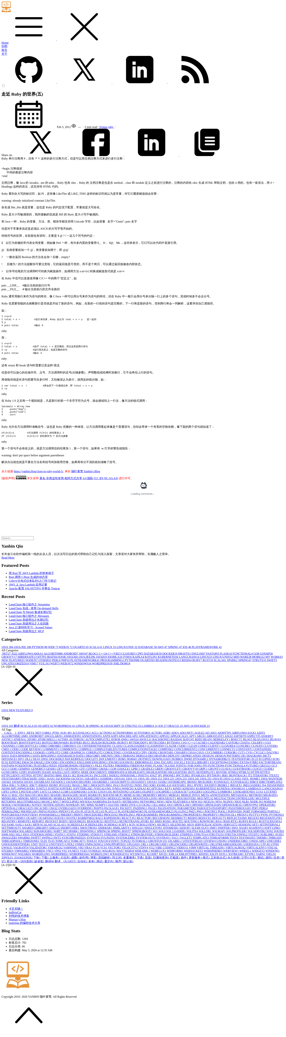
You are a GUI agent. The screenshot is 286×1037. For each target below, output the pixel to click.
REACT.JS (129, 823)
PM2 (192, 817)
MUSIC (47, 807)
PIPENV (65, 817)
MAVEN (109, 800)
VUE (84, 856)
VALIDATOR (38, 853)
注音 (253, 863)
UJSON (222, 846)
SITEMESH (171, 833)
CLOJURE (128, 659)
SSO (26, 840)
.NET (6, 659)
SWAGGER (9, 843)
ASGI (229, 741)
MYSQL (86, 807)
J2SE (42, 784)
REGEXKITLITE (271, 823)
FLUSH (170, 771)
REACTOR (144, 823)
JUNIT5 (53, 794)
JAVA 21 (156, 784)
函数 (75, 863)
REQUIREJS (78, 827)
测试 (261, 863)
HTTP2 (265, 778)
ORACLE (175, 731)
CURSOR (231, 758)
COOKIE (39, 758)
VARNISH (70, 853)
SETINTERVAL (270, 830)
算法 (11, 867)
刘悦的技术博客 (19, 921)
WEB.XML (142, 856)
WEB (53, 652)
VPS (58, 856)
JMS (109, 791)
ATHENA (20, 745)
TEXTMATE (247, 843)
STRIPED (187, 840)
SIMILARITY (122, 833)
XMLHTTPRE (188, 859)
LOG (102, 797)
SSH (5, 840)
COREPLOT (94, 758)
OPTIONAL (9, 814)
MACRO (44, 800)
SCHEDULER (94, 830)
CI (79, 751)
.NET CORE (43, 738)
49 (69, 738)
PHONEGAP (29, 817)
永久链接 (234, 863)
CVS (250, 758)
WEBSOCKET (194, 856)
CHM (43, 751)
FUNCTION (216, 771)
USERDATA (251, 850)
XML (173, 859)
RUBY (197, 666)
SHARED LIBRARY (35, 833)
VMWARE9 (37, 856)
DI (244, 761)
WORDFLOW (41, 859)
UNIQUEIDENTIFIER (16, 850)
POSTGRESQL (11, 820)
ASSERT (267, 741)
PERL (56, 666)
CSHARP (181, 758)
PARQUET (204, 814)
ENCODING (68, 768)
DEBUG (142, 761)
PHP (65, 666)
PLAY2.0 (98, 817)
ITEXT (274, 781)
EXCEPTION (219, 768)
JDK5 (24, 791)
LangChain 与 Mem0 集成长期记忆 (30, 617)
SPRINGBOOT (142, 837)
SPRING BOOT (121, 837)
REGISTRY (9, 827)
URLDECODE (159, 850)
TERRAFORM (220, 843)
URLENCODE (179, 850)
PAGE (153, 814)
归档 (4, 46)
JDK (5, 791)
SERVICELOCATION (209, 830)
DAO (5, 761)
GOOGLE (124, 774)
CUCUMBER (214, 758)
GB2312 (265, 771)
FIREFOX (137, 771)
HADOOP (35, 778)
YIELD (271, 859)
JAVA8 (102, 662)
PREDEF (67, 820)
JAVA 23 (181, 784)
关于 (4, 53)
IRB (225, 781)
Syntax (103, 127)
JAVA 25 (206, 784)
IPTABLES (199, 781)
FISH (149, 771)
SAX (29, 830)
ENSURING (100, 768)
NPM (90, 810)
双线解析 (105, 863)
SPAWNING (88, 837)
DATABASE (147, 652)
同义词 (117, 863)
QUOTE (72, 823)
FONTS (182, 771)
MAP (83, 800)
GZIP (23, 778)
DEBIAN (129, 761)
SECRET (163, 830)
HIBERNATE (27, 662)
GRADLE (148, 774)
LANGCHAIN (189, 662)
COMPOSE (166, 755)
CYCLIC (260, 758)
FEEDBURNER (68, 771)
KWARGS (238, 794)
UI (165, 846)
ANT (107, 741)
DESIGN (208, 761)
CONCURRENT (209, 755)
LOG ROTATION (118, 797)
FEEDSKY (87, 771)
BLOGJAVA (261, 745)
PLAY (75, 817)
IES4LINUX (85, 781)
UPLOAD (134, 850)
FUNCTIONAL (243, 659)
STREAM (111, 840)
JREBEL (223, 791)
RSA (219, 827)
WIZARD (25, 859)
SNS (235, 833)
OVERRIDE (85, 814)
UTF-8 (265, 850)
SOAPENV (256, 833)
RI (152, 827)
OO (170, 810)
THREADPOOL (12, 846)
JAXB (162, 787)
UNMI (80, 850)
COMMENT (51, 755)
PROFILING (127, 820)
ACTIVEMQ (142, 738)
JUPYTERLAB (83, 794)
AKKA (38, 659)
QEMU (21, 823)
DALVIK (272, 758)
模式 (207, 863)
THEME (262, 843)
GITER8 (92, 774)
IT (250, 781)
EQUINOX (127, 768)
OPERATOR (267, 810)
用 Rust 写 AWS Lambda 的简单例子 (31, 579)
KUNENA (224, 794)
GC (274, 771)
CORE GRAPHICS (73, 758)
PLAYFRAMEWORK (207, 652)
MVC (57, 807)
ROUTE (178, 827)
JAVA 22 (169, 784)
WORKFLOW (100, 859)
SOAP (244, 833)
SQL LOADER (176, 837)
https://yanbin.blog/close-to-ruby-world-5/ (38, 477)
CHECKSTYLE (28, 751)
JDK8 (43, 791)
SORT (58, 837)
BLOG (94, 659)
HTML (233, 778)
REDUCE (205, 823)
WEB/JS (66, 652)
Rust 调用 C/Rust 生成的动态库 (28, 582)
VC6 (104, 853)
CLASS (117, 751)
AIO (213, 738)
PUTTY (255, 820)
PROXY (243, 820)
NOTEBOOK (22, 810)
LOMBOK (225, 797)
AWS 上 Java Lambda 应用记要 (28, 590)
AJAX (252, 738)
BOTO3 (47, 748)
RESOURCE (96, 827)
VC (96, 853)
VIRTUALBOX (235, 853)
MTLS (209, 804)
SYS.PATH (108, 843)
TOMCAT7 (78, 846)
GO (257, 659)
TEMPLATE (201, 843)
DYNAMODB (218, 764)
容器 (149, 863)
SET (255, 830)
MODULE (115, 804)
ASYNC (7, 745)
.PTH (56, 738)
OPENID (198, 810)
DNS (45, 764)
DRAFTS (184, 659)
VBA (88, 853)
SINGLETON (153, 833)
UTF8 (275, 850)
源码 (269, 863)
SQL (162, 837)
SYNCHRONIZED (74, 843)
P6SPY (99, 814)
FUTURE (252, 771)
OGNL (147, 810)
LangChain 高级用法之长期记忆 (29, 625)
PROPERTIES (193, 820)
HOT (192, 778)
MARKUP (95, 800)
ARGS (201, 741)
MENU (163, 800)
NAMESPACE (102, 807)
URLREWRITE (198, 850)
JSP (14, 794)
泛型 (245, 863)
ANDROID (71, 659)
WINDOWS (83, 669)
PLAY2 (85, 817)
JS (264, 791)
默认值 (128, 867)
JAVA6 (6, 787)
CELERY (257, 748)
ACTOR (157, 738)
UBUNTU (155, 846)
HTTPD (27, 781)
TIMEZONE (31, 846)
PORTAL (273, 817)
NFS (219, 807)
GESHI (51, 774)
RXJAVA (276, 827)
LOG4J (135, 797)
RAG (99, 823)
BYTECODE (158, 748)
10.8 (63, 738)
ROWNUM (208, 827)
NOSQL (7, 810)
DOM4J (132, 764)
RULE (254, 827)
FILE (99, 771)
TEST (234, 843)
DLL (29, 764)
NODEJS (31, 666)
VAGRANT (21, 853)
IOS (187, 652)
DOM (122, 764)
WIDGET (258, 856)
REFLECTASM (237, 823)
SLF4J (196, 833)
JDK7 (33, 791)
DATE (81, 761)
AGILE (199, 738)
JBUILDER (206, 787)
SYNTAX (94, 843)
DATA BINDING (21, 761)
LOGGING (210, 797)
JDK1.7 (14, 791)
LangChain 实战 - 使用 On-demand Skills (33, 614)
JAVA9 (29, 787)
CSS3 (200, 758)
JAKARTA (92, 784)
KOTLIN (151, 662)
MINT (35, 804)
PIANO (53, 817)
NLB (246, 807)
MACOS (31, 800)
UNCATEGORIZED (15, 669)
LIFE (5, 797)
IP (160, 781)
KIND (177, 794)
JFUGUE (65, 791)
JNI (146, 791)
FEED (53, 771)
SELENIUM (178, 830)
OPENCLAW (183, 810)
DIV (21, 764)
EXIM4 (233, 768)
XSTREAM (236, 859)
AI (14, 659)
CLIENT (214, 751)
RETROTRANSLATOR (134, 827)
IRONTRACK (238, 781)
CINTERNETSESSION (97, 751)
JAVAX (152, 787)
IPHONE (169, 781)
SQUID (279, 837)
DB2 (89, 761)
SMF (214, 833)
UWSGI (7, 853)
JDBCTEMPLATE (270, 787)
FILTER (109, 771)
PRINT (79, 820)
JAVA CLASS (232, 784)
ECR (276, 764)
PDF (255, 814)
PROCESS (111, 820)
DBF (97, 761)
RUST (208, 666)
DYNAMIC (201, 764)
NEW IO (197, 807)
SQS (270, 837)
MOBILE (258, 662)
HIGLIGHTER (178, 778)
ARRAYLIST (215, 741)
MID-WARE (242, 662)
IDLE (67, 781)
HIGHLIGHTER (157, 778)
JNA (116, 791)
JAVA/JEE (23, 652)
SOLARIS (26, 837)
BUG (87, 748)
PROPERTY (211, 820)
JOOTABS (179, 791)
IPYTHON (214, 781)
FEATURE (41, 771)
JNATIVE (127, 791)
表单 (92, 867)
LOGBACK (180, 797)
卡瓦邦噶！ (16, 914)
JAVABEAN (42, 787)
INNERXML (129, 781)
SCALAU (60, 830)
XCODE (152, 859)
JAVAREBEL (101, 787)
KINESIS (189, 794)
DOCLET (92, 764)
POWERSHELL (50, 820)
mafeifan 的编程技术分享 (24, 928)
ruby (111, 127)
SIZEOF (185, 833)
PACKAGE (112, 814)
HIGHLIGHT (137, 778)
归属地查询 (161, 863)
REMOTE (25, 827)
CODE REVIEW (31, 755)
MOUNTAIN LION (145, 804)
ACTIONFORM (123, 738)
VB (81, 853)
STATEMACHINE (42, 840)
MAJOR (56, 800)
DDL (118, 761)
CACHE (202, 748)
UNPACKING (94, 850)
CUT (242, 758)
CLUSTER (270, 751)
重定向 (109, 867)
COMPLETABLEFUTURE (110, 755)
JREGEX (236, 791)
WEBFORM (175, 856)
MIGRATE (270, 800)
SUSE (279, 840)
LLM (65, 797)
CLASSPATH (155, 751)
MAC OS (18, 800)
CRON (153, 758)
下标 (37, 863)
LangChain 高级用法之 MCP (26, 637)
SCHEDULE (76, 830)
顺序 (119, 867)
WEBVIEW (231, 856)
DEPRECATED (191, 761)
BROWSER (61, 748)
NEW (160, 807)
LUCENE (270, 797)
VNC (50, 856)
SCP (132, 830)
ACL (95, 738)
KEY (169, 794)
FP (205, 771)
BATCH (189, 745)
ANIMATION (72, 741)
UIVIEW (210, 846)
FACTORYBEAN (270, 768)
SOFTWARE (10, 837)
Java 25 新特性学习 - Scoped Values (30, 633)
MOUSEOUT (168, 804)
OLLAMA (159, 810)
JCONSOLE (222, 787)
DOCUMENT (108, 764)
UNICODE (273, 846)
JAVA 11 (132, 784)
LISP (36, 797)
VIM (34, 669)
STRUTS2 (133, 731)
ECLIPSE (266, 764)
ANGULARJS (53, 741)
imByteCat (15, 918)
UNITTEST (57, 850)
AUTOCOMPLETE (98, 745)
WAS (120, 856)
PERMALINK (11, 817)
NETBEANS (131, 807)
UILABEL (175, 846)
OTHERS (45, 666)
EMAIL (40, 768)
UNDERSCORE (238, 846)
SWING (47, 843)
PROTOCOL (228, 820)
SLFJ (205, 833)
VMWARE (21, 856)
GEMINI (24, 774)
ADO (175, 738)
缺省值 (39, 867)
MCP (119, 800)
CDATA (245, 748)
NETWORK (148, 807)
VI (152, 853)
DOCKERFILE (75, 764)
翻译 (19, 731)
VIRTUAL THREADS (211, 853)
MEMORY (150, 800)
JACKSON (63, 784)
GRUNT (214, 774)
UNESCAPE (258, 846)
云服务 (54, 863)
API (135, 741)
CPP (140, 659)
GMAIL (104, 774)
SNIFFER (224, 833)
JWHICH (127, 794)
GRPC (203, 774)
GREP (160, 774)
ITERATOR (261, 781)
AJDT (261, 738)
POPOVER (235, 817)
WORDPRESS (102, 669)
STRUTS (259, 666)
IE (74, 781)
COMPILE (85, 755)
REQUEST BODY (57, 827)
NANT (117, 807)
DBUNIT (107, 761)
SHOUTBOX (89, 833)
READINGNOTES (168, 666)
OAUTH (114, 810)
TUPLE (126, 846)
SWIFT (272, 666)
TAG (175, 843)
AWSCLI (145, 745)
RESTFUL (112, 827)
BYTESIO (174, 748)
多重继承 (130, 863)
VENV (143, 853)
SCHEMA (111, 830)
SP (65, 837)
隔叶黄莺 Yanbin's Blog (85, 477)
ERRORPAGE (144, 768)
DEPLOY (174, 761)
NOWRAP (73, 810)
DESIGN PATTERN (228, 761)
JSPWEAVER (26, 794)
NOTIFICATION (54, 810)
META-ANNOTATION (216, 800)
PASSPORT (220, 814)
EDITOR (15, 768)
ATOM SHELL (47, 745)
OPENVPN (251, 810)
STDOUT (97, 840)
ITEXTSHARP (11, 784)
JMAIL (77, 791)
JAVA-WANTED (271, 784)
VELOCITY (130, 853)
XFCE (163, 859)
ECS (5, 768)
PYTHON (40, 652)
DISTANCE (9, 764)
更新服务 (196, 863)
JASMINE (107, 784)
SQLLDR (205, 837)
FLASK (226, 659)
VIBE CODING (165, 853)
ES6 (157, 768)
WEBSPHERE (213, 856)
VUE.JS (44, 669)
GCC (5, 774)
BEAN (208, 745)
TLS (51, 846)
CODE (15, 755)
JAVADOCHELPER (79, 787)
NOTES (37, 810)
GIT (82, 774)
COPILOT (54, 758)
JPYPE (199, 791)
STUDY (254, 840)
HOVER (222, 778)
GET (61, 774)
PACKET (126, 814)
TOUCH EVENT (109, 846)
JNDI (138, 791)
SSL (19, 840)
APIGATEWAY (149, 741)
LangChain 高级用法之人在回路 (29, 629)
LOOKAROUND (244, 797)
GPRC (136, 774)
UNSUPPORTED (115, 850)
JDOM (54, 791)
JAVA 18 (144, 784)
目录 (277, 863)
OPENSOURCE (232, 810)
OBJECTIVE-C (131, 810)
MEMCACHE (132, 800)
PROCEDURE (94, 820)
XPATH (204, 859)
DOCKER (170, 659)
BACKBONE (161, 745)
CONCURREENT (186, 755)
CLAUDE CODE (176, 751)
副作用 (84, 863)
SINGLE (138, 833)
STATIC (60, 840)
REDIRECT (179, 823)
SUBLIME (267, 840)
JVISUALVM (102, 794)
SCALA (96, 652)
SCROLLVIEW (146, 830)
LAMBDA (150, 731)
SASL (20, 830)
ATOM (32, 745)
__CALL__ (9, 738)
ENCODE (53, 768)
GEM (14, 774)
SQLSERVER (257, 837)
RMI (159, 827)
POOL (223, 817)
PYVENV (8, 823)
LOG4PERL (164, 797)
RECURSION (161, 823)
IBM (59, 781)
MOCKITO (75, 804)
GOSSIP (266, 659)
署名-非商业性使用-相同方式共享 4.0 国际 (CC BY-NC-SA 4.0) (78, 484)
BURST (123, 748)
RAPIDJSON (113, 823)
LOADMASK (78, 797)
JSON (6, 794)
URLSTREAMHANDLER (226, 850)
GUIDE (269, 774)
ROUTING (192, 827)
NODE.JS (257, 807)
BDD (199, 745)
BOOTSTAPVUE (30, 748)
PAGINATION (167, 814)
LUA (260, 797)
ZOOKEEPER (23, 863)
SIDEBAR (105, 833)
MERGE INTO (191, 800)
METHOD (256, 800)
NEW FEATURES (13, 666)
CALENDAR (217, 748)
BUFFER (76, 748)
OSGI (53, 814)
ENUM (114, 768)
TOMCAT (63, 846)
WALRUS (109, 856)
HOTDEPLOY (206, 778)
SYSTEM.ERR (126, 843)
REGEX (254, 823)
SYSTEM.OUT (146, 843)
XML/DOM (121, 669)
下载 (45, 863)
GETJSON (72, 774)
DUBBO (178, 764)
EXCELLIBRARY (198, 768)
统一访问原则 (24, 867)
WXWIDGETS (120, 859)
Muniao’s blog (17, 925)
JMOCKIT (97, 791)
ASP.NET (240, 741)
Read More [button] (8, 563)
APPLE (164, 741)
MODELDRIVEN (95, 804)
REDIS (187, 666)
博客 (94, 863)
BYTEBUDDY (139, 748)
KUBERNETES (168, 662)
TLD (44, 846)
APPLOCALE (179, 741)
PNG (200, 817)
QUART (32, 823)
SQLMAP (219, 837)
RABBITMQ (86, 823)
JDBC (254, 787)
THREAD (275, 843)
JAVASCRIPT (114, 731)
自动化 (82, 867)
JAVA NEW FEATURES (17, 716)
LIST (44, 797)
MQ (200, 804)
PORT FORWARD (255, 817)
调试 (100, 867)
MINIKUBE (9, 804)
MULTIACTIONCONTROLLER (234, 804)
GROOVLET (173, 774)
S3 (4, 830)
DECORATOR (158, 761)
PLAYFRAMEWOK (131, 817)
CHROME (55, 751)
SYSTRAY (163, 843)
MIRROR (46, 804)
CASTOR (232, 748)
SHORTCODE (70, 833)
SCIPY (123, 830)
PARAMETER (187, 814)
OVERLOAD (67, 814)
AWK (125, 745)
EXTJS (244, 768)
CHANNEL (9, 751)
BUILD (97, 748)
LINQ (14, 797)
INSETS (144, 781)
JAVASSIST (138, 787)
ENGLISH (199, 659)
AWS (162, 652)
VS (65, 856)
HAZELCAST (61, 778)
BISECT (237, 745)
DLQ (37, 764)
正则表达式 (219, 863)
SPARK (232, 666)
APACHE (125, 741)
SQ (155, 837)
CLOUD (257, 751)
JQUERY (210, 791)
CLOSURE (243, 751)
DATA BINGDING (45, 761)
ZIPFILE (7, 863)
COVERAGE (131, 758)
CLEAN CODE (198, 751)
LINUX (110, 652)
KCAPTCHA (156, 794)
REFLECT (219, 823)
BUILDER (110, 748)
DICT (267, 761)
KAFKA (138, 662)
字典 (141, 863)
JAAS (51, 784)
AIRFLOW (25, 659)
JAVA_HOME (251, 784)
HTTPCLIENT (11, 781)
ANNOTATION (92, 741)
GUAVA (227, 774)
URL (145, 850)
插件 (185, 863)
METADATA (240, 800)
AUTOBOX (77, 745)
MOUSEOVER (187, 804)
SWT (57, 843)
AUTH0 (63, 745)
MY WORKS (274, 662)
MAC (6, 800)
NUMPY (101, 810)
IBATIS (52, 662)
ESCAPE (167, 768)
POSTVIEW (30, 820)
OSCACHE (41, 814)
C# (184, 748)
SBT (36, 830)
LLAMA (54, 797)
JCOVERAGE (240, 787)
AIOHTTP (224, 738)
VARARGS (55, 853)
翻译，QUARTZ (66, 867)
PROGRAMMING (112, 666)
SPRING (175, 652)
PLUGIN (181, 817)
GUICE (258, 774)
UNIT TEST (40, 850)
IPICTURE (183, 781)
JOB (152, 791)
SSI (12, 840)
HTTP (42, 662)
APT (192, 741)
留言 (4, 50)
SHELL (55, 833)
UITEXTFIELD (192, 846)
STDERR (83, 840)
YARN (261, 859)
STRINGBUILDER (167, 840)
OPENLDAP (213, 810)
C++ (103, 659)
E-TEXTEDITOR (240, 764)
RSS (227, 827)
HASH (47, 778)
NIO (238, 807)
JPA (190, 791)
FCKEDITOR (24, 771)
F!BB (254, 768)
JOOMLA (115, 662)
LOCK (93, 797)
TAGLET (186, 843)
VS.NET (74, 856)
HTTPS (38, 781)
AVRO (116, 745)
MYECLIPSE (71, 807)
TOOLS (92, 846)
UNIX (70, 850)
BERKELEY (222, 745)
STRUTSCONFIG (236, 840)
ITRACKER (30, 784)
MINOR (24, 804)
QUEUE (60, 823)
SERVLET (230, 830)
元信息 (65, 863)
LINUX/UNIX (127, 652)
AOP (114, 741)
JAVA (7, 652)
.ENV (21, 738)
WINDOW (272, 856)
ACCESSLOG (81, 738)
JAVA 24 (194, 784)
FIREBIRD (122, 771)
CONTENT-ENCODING (17, 758)
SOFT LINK (272, 833)
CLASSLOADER (134, 751)
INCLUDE (101, 781)
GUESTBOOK (242, 774)
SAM (11, 830)
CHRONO (69, 751)
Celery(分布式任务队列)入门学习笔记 (32, 586)
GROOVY (9, 662)
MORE (127, 804)
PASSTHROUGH (240, 814)
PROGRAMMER (147, 820)
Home (5, 42)
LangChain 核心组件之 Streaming (29, 610)
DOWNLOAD (161, 764)
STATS (71, 840)
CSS (192, 758)
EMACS (28, 768)
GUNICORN (10, 778)
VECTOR (114, 853)
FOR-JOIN (195, 771)
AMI (25, 741)
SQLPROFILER (237, 837)
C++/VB (114, 659)
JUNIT (42, 794)
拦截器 (175, 863)
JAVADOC (58, 787)
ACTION (105, 738)
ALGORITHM (53, 659)
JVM (127, 662)
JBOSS (192, 787)
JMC (86, 791)
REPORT (38, 827)
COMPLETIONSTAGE (143, 755)
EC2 (255, 764)
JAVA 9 (217, 784)
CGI (267, 748)
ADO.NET (186, 738)
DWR (188, 764)
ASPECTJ (254, 741)
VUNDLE (95, 856)
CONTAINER (262, 755)
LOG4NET (148, 797)
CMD (5, 755)
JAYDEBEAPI (177, 787)
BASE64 (177, 745)
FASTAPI (213, 659)
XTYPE (250, 859)
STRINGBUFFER (142, 840)
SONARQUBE (43, 837)
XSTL (223, 859)
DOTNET (145, 764)
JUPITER (66, 794)
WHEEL (245, 856)
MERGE (175, 800)
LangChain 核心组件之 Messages (29, 621)
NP (83, 810)
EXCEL (180, 768)
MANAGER (71, 800)
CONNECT (228, 755)
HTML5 (244, 778)
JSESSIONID (275, 791)
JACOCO (77, 784)
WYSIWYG (138, 859)
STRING (124, 840)
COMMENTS (69, 755)
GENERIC (38, 774)
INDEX (114, 781)
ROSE (167, 827)
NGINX (229, 807)
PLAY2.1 (111, 817)
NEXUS (209, 807)
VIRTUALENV (256, 853)
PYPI (265, 820)
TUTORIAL (140, 846)
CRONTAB (166, 758)
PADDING (140, 814)
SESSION (245, 830)
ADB (167, 738)
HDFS (76, 778)
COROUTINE (112, 758)
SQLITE (192, 837)
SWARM (24, 843)
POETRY (211, 817)
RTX (235, 827)
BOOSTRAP (10, 748)
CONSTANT (244, 755)
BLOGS (275, 745)
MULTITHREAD (29, 807)
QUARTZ (81, 652)
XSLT (214, 859)
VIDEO (182, 853)
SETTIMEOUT (11, 833)
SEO (191, 830)
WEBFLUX (158, 856)
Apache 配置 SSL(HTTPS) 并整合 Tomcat (34, 594)
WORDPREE (60, 859)
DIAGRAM (255, 761)
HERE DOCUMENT (94, 778)
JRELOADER (252, 791)
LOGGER (196, 797)
